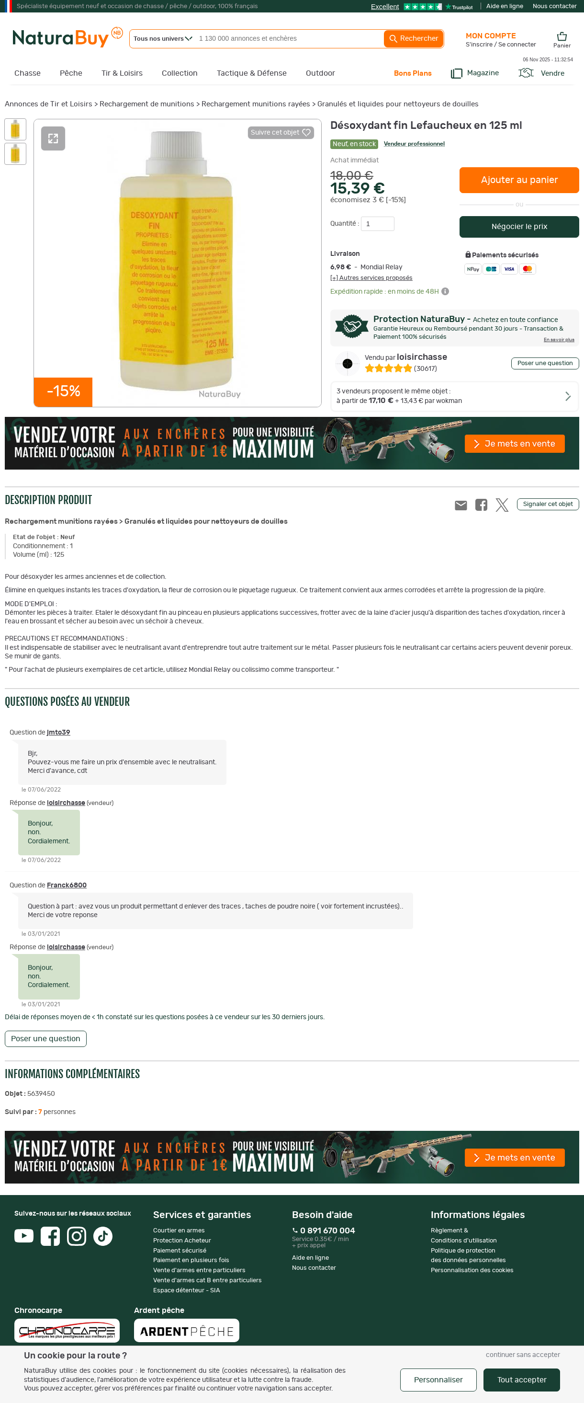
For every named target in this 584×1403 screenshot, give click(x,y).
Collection (180, 73)
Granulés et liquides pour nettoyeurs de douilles (398, 104)
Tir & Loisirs (122, 73)
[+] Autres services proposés (371, 278)
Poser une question (545, 363)
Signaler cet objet (548, 504)
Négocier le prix (520, 226)
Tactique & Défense (252, 73)
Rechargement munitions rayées (256, 104)
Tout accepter (522, 1380)
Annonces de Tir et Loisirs (48, 104)
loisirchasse (406, 357)
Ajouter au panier (519, 180)
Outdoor (320, 73)
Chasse (27, 73)
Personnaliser (438, 1380)
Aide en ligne (504, 6)
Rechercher (413, 39)
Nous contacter (555, 6)
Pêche (71, 73)
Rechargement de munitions (147, 104)
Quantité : (345, 223)
